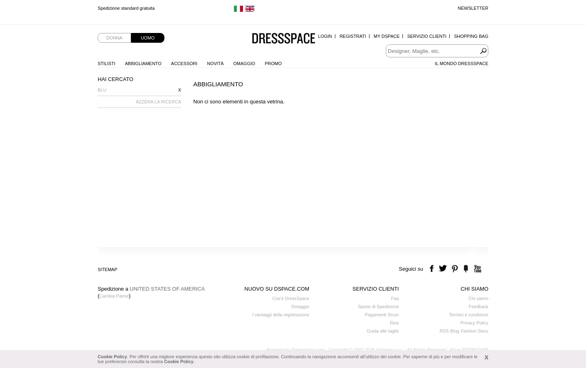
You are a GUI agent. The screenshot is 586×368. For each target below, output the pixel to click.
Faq (395, 298)
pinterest (454, 268)
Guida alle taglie (383, 331)
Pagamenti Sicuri (382, 314)
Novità (215, 63)
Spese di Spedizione (378, 306)
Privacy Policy (474, 322)
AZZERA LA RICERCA (158, 101)
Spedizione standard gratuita (126, 8)
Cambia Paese (114, 296)
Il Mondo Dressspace (461, 63)
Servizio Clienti (426, 36)
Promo (273, 63)
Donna (114, 37)
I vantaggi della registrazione (280, 314)
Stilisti (106, 63)
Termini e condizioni (468, 314)
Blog (454, 331)
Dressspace (283, 39)
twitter (443, 268)
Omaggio (244, 63)
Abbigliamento (143, 63)
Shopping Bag (471, 36)
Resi (394, 322)
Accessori (184, 63)
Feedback (478, 306)
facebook (432, 268)
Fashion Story (474, 331)
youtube (476, 268)
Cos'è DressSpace (290, 298)
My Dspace (387, 36)
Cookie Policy (112, 356)
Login (325, 36)
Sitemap (107, 269)
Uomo (148, 37)
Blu (102, 90)
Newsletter (473, 8)
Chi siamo (478, 298)
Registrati (352, 36)
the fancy (465, 268)
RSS (444, 331)
